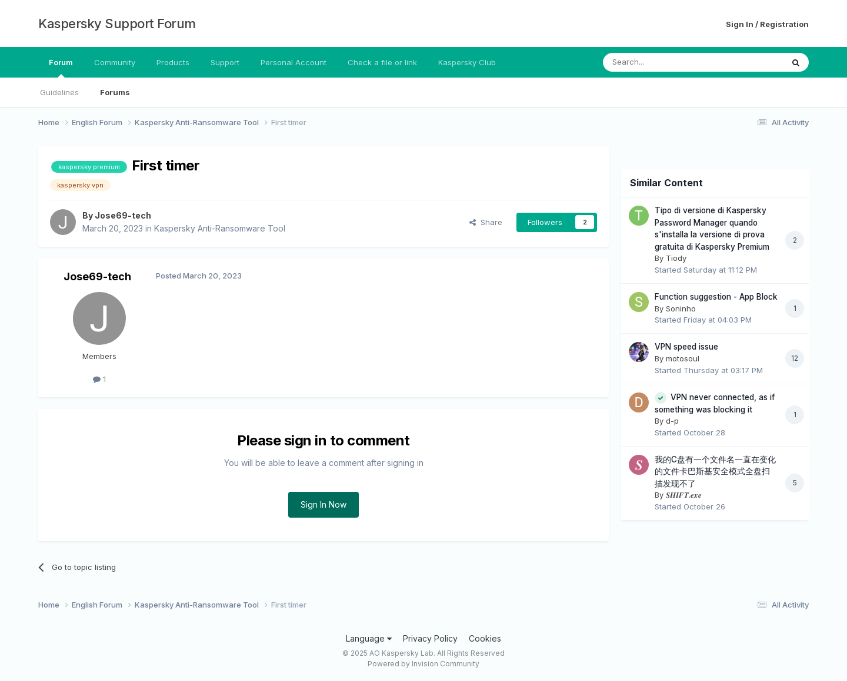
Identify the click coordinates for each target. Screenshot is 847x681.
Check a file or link (382, 62)
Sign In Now (323, 504)
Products (172, 62)
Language (369, 638)
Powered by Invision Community (423, 663)
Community (114, 62)
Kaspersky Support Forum (117, 23)
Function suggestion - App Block (716, 296)
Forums (115, 92)
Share (485, 222)
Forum (61, 68)
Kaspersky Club (467, 62)
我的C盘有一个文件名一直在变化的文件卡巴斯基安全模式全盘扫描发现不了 (715, 471)
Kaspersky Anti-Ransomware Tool (219, 228)
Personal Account (293, 62)
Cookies (485, 638)
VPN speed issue (686, 346)
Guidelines (59, 92)
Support (225, 62)
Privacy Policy (430, 638)
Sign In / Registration (767, 24)
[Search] (663, 62)
